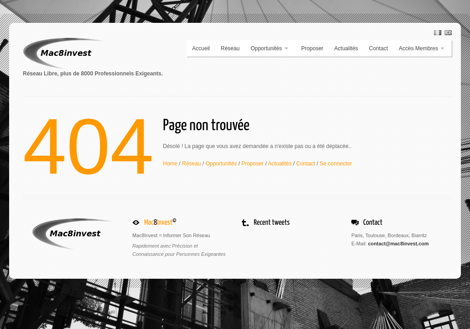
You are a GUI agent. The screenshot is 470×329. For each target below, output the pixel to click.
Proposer (312, 48)
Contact (378, 48)
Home (170, 163)
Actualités (346, 48)
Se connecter (336, 163)
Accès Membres (419, 48)
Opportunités (267, 48)
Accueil (201, 48)
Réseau (230, 48)
